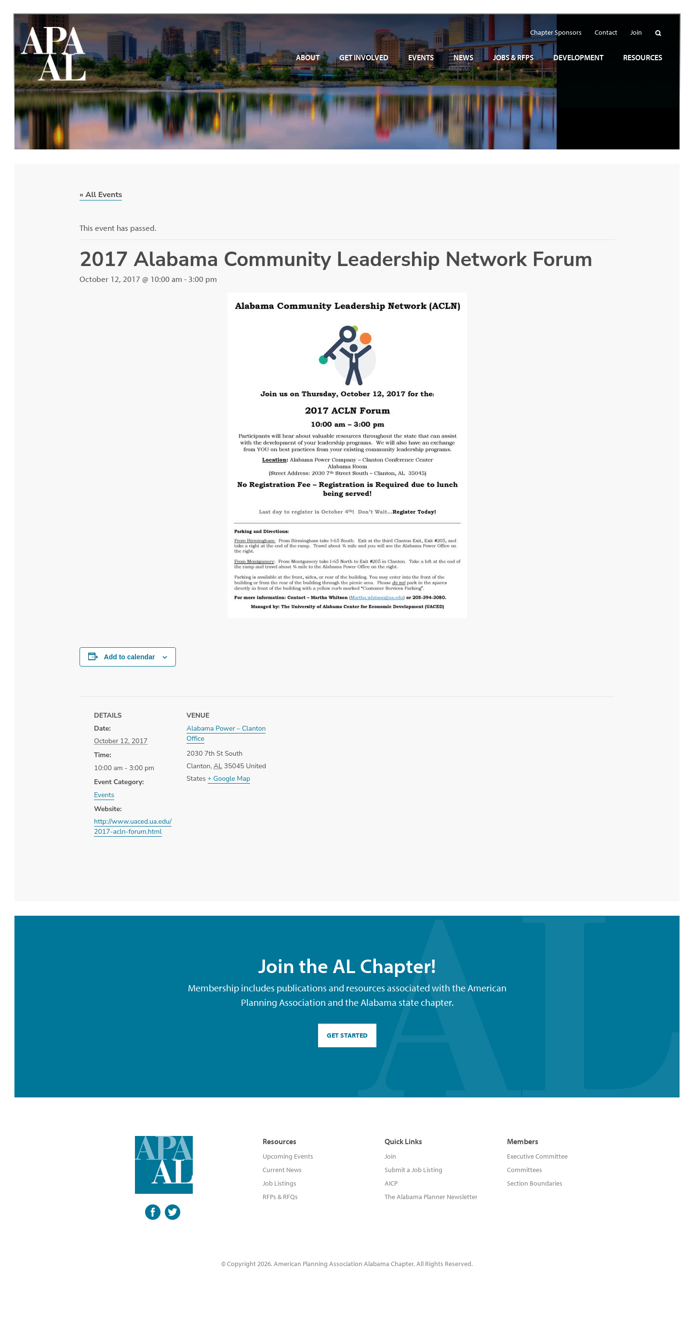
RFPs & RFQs (280, 1196)
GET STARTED (347, 1035)
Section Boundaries (534, 1183)
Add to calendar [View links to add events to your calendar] (129, 657)
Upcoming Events (288, 1156)
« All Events (101, 194)
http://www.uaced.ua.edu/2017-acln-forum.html (133, 826)
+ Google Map (229, 778)
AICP (391, 1183)
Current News (282, 1169)
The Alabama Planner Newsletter (431, 1196)
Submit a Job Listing (413, 1169)
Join (390, 1156)
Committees (524, 1169)
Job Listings (279, 1183)
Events (104, 795)
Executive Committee (537, 1156)
